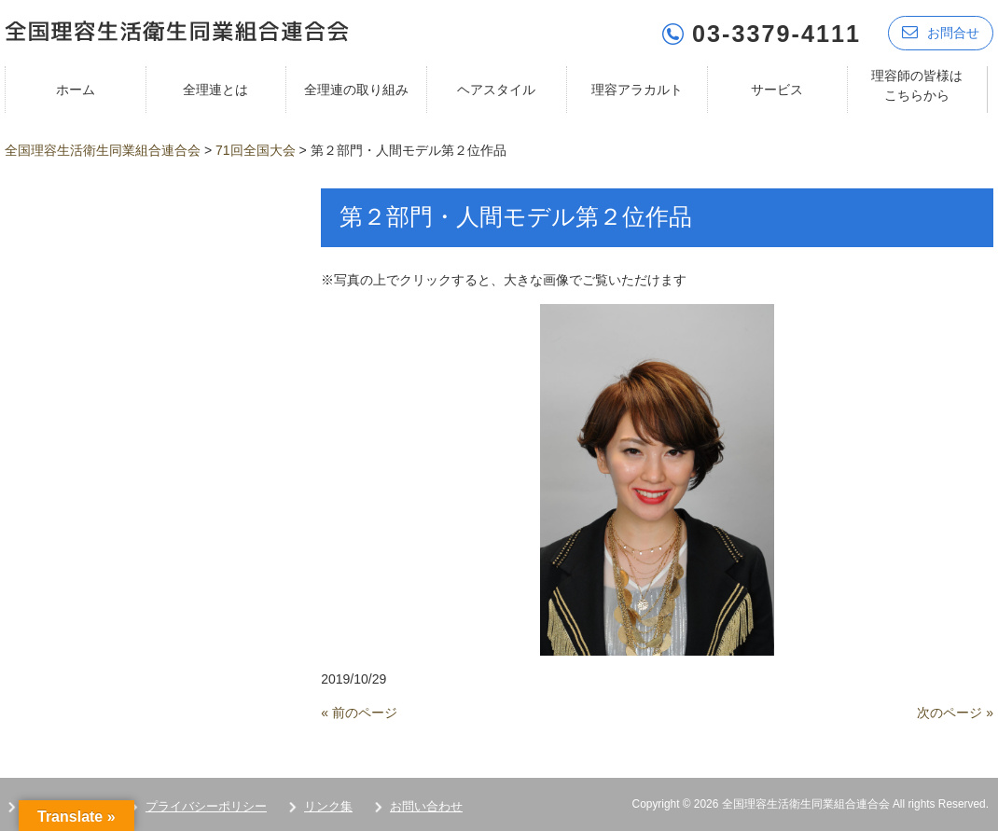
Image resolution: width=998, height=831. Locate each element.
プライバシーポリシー (206, 804)
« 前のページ (359, 710)
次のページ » (955, 710)
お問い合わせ (426, 804)
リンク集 (328, 804)
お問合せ (940, 30)
